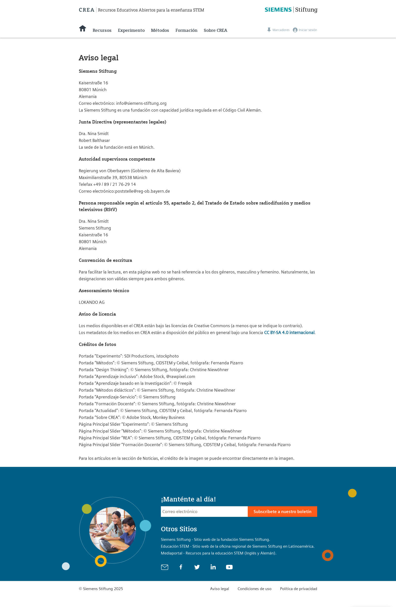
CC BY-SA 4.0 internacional (289, 332)
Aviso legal (219, 588)
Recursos (102, 30)
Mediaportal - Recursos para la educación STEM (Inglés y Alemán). (219, 553)
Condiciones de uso (254, 588)
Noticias (150, 458)
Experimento (131, 30)
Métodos (160, 30)
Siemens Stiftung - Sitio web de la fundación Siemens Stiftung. (215, 539)
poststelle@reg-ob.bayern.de (142, 191)
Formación (186, 30)
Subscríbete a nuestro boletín (282, 511)
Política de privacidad (298, 588)
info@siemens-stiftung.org (141, 103)
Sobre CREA (215, 30)
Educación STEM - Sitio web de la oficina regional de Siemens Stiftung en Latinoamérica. (238, 546)
